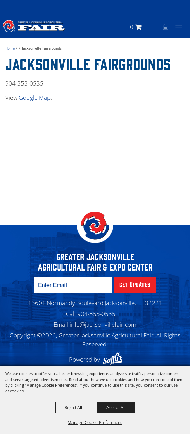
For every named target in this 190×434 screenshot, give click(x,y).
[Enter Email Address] (73, 285)
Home (10, 48)
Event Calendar (165, 27)
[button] (155, 26)
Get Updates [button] (134, 284)
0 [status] (131, 27)
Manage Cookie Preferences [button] (95, 422)
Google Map (35, 97)
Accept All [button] (116, 407)
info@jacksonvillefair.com (103, 324)
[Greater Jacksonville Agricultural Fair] (34, 26)
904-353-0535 (96, 314)
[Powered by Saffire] (114, 359)
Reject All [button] (73, 407)
